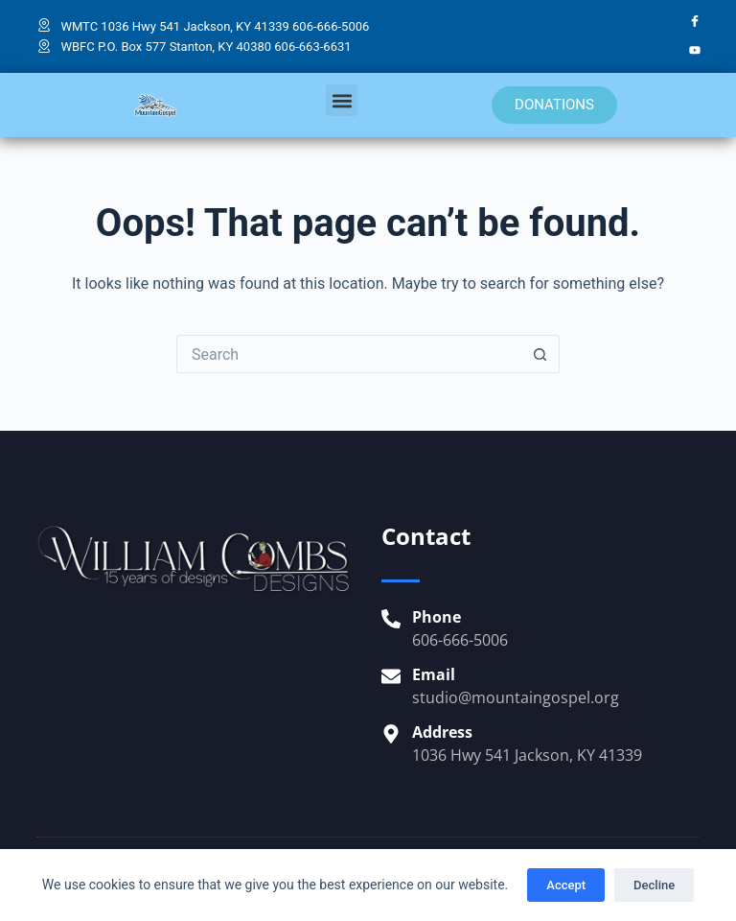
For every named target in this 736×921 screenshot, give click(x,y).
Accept (566, 885)
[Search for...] (348, 354)
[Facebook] (694, 22)
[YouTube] (694, 50)
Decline (654, 885)
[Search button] (540, 354)
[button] (341, 100)
